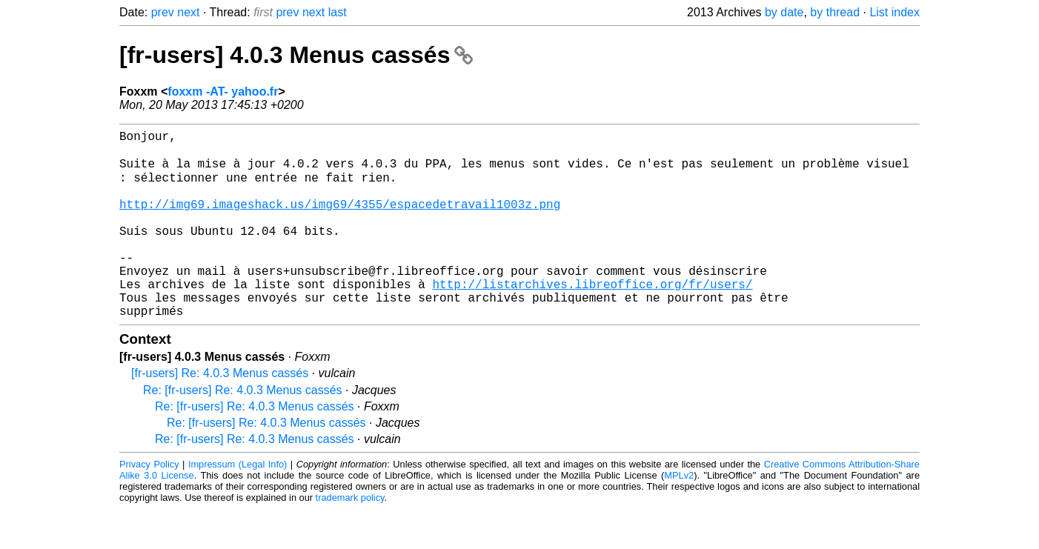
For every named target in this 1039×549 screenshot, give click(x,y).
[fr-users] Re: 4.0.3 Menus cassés (219, 413)
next (188, 12)
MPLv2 (679, 515)
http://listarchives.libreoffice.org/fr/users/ (592, 318)
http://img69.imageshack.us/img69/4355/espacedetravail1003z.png (339, 220)
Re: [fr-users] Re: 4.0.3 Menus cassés (242, 430)
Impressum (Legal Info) (237, 504)
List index (894, 12)
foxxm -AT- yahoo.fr (222, 91)
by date (784, 12)
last (337, 12)
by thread (835, 12)
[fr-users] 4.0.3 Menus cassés (296, 54)
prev (162, 12)
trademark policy (350, 537)
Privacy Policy (149, 504)
